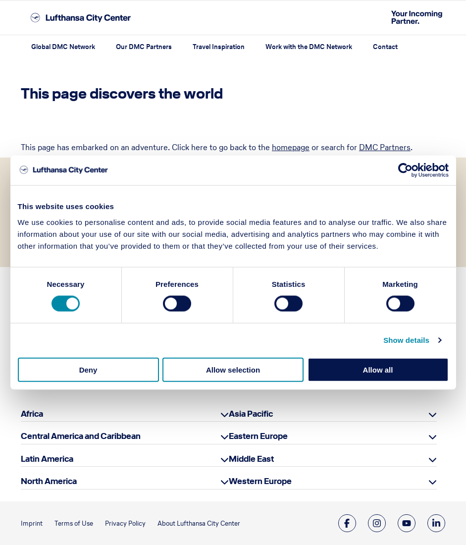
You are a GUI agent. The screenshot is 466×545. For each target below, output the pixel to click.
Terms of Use (73, 523)
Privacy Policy (125, 523)
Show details (406, 340)
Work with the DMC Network (308, 47)
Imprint (32, 523)
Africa (32, 414)
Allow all (378, 369)
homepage (291, 147)
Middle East (251, 459)
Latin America (47, 459)
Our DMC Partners (144, 47)
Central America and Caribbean (81, 436)
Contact (385, 47)
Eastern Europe (258, 436)
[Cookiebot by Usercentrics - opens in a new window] (405, 170)
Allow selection (233, 369)
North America (49, 481)
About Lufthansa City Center (198, 523)
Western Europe (260, 481)
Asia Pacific (251, 414)
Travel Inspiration (219, 47)
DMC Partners (385, 147)
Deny (88, 369)
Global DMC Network (63, 47)
